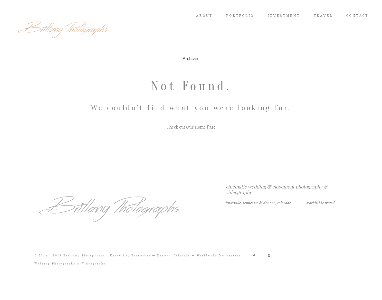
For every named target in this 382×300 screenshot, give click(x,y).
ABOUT (204, 16)
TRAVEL (323, 16)
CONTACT (357, 16)
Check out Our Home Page (191, 127)
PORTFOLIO (240, 16)
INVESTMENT (283, 16)
